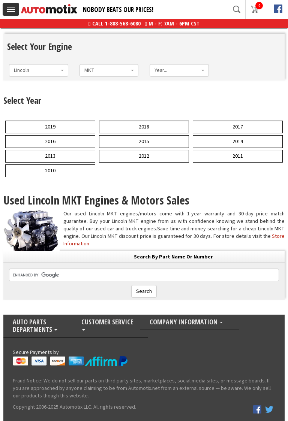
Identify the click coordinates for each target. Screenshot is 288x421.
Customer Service (107, 324)
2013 (50, 156)
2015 (144, 141)
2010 (50, 171)
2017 (237, 127)
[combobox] (38, 70)
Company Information (186, 322)
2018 (144, 127)
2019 (50, 127)
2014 (237, 141)
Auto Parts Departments (35, 326)
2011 (237, 156)
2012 (144, 156)
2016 (50, 141)
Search (144, 291)
